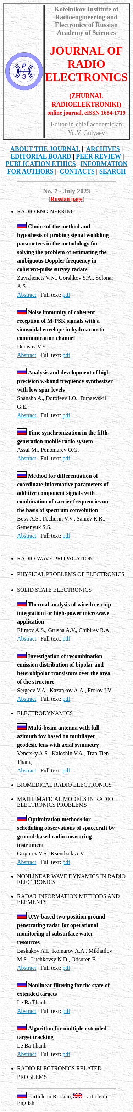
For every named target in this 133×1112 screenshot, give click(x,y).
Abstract (26, 295)
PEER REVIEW (98, 156)
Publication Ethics (41, 163)
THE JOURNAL (45, 148)
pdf (66, 295)
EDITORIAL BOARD (41, 156)
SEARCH (112, 171)
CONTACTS (77, 171)
